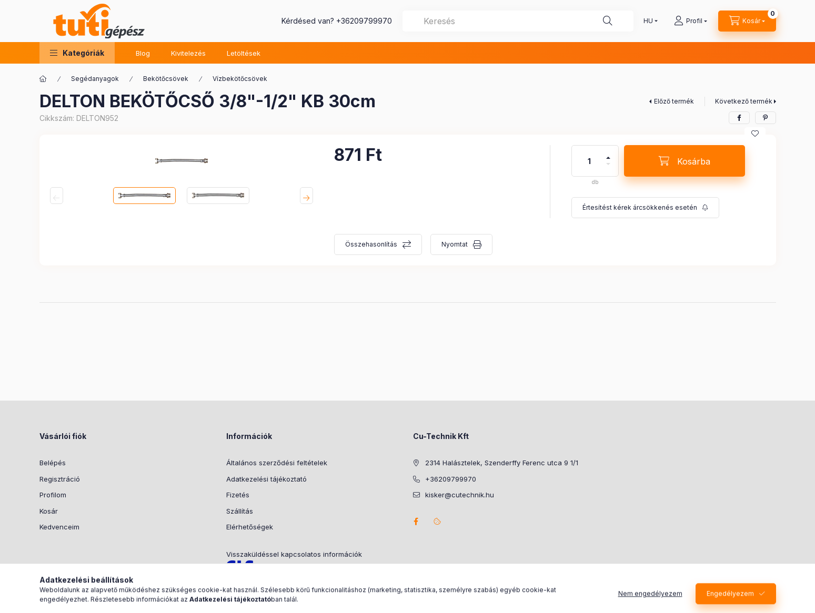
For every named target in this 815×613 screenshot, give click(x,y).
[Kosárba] (684, 161)
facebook (416, 521)
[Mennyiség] (589, 161)
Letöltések (243, 53)
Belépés (52, 462)
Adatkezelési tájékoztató (266, 479)
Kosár (48, 511)
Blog (143, 53)
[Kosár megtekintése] (747, 21)
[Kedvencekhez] (755, 133)
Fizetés (237, 495)
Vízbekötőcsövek (240, 79)
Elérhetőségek (249, 527)
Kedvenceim (59, 527)
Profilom (52, 495)
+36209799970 (364, 20)
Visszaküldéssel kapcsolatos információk (294, 554)
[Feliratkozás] (645, 207)
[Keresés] (607, 21)
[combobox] (518, 21)
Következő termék (743, 101)
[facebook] (739, 117)
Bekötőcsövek (165, 79)
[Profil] (690, 21)
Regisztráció (59, 479)
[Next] (306, 195)
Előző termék (674, 101)
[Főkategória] (43, 79)
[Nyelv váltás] (648, 21)
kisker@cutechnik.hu (459, 495)
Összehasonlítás (371, 244)
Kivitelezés (188, 53)
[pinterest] (765, 117)
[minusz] (608, 168)
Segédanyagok (95, 79)
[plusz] (608, 153)
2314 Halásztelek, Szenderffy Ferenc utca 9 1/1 (501, 462)
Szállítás (239, 511)
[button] (77, 53)
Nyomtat (454, 244)
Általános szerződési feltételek (276, 462)
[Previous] (56, 195)
